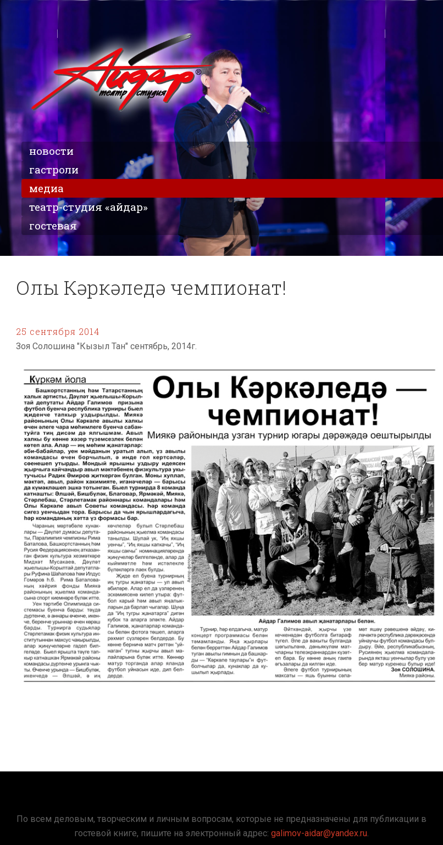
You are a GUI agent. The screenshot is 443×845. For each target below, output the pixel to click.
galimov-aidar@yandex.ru (319, 833)
